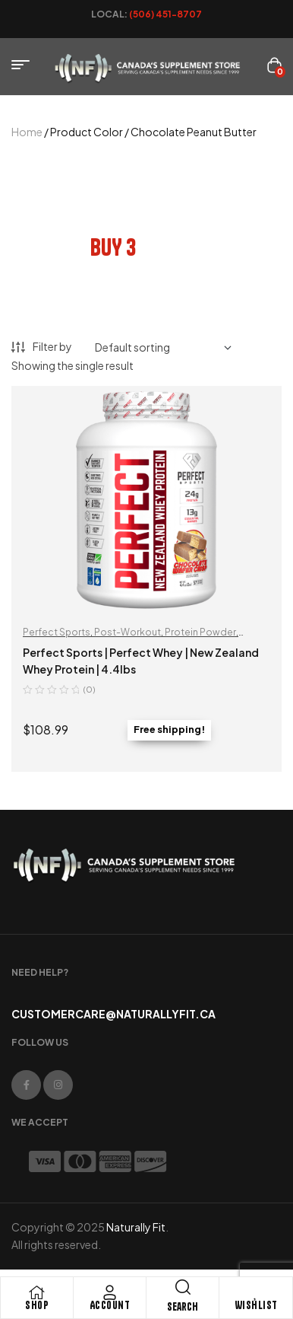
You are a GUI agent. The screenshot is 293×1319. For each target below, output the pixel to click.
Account (110, 1305)
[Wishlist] (255, 1292)
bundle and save (146, 209)
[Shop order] (163, 348)
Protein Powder (200, 632)
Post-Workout (127, 632)
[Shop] (37, 1292)
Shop (37, 1305)
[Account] (110, 1292)
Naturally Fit (135, 1227)
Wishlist (256, 1305)
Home (27, 132)
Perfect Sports (56, 632)
